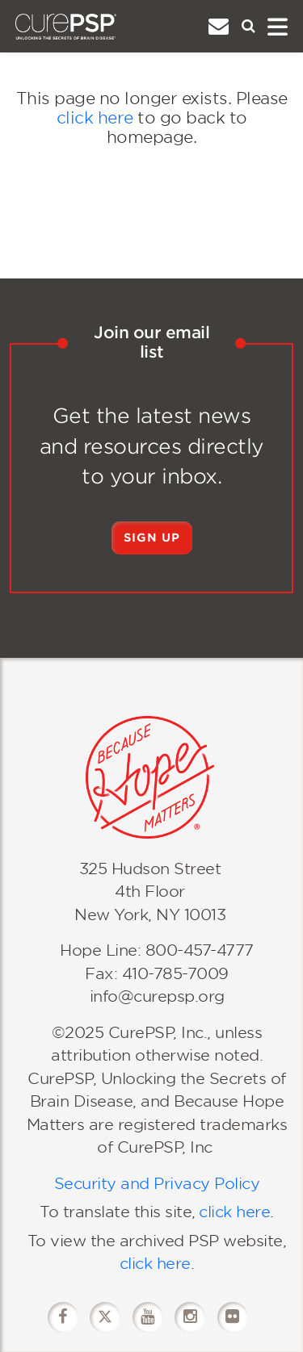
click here (95, 118)
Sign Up (152, 537)
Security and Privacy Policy (157, 1183)
